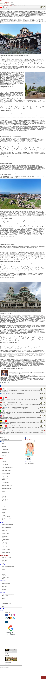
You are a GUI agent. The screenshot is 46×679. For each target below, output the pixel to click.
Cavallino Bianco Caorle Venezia (18, 411)
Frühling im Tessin (16, 388)
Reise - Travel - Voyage (8, 5)
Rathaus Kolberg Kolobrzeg (17, 430)
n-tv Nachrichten (9, 651)
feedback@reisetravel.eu (23, 375)
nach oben (43, 678)
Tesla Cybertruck (15, 420)
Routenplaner (7, 664)
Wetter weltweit (8, 662)
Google (6, 653)
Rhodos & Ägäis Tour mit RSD (18, 393)
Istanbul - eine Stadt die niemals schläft (20, 407)
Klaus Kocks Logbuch (16, 402)
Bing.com (7, 655)
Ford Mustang (15, 415)
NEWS (14, 5)
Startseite (1, 5)
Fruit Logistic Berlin (16, 425)
